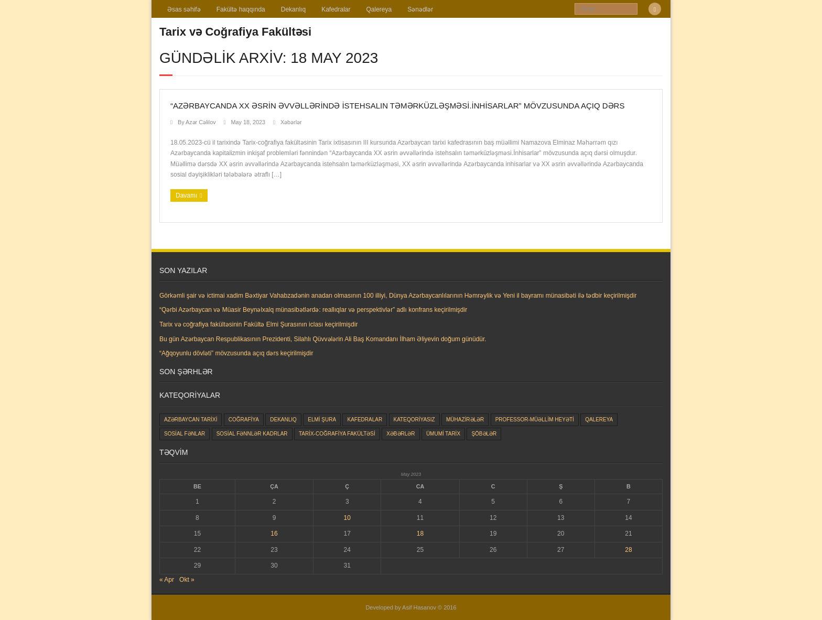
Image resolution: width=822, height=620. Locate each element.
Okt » (186, 579)
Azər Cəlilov (201, 122)
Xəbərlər (291, 122)
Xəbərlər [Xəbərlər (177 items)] (400, 434)
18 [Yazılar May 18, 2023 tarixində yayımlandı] (420, 533)
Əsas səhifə (184, 9)
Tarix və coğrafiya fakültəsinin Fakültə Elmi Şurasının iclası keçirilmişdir (258, 324)
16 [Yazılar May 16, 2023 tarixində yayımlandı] (274, 533)
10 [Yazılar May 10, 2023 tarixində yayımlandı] (347, 517)
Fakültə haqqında (241, 9)
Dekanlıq (293, 9)
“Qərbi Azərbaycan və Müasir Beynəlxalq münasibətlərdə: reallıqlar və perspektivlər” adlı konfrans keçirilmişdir (313, 309)
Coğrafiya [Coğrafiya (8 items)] (244, 419)
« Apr (166, 579)
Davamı (186, 195)
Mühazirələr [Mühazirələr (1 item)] (465, 419)
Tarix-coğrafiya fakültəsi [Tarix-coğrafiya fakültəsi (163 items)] (337, 434)
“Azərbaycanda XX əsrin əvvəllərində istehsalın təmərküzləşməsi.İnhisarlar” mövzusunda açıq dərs (397, 105)
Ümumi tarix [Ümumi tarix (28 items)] (443, 434)
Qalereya (379, 9)
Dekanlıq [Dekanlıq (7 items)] (283, 419)
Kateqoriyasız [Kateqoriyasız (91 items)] (414, 419)
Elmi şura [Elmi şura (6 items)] (322, 419)
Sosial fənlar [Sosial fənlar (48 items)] (184, 434)
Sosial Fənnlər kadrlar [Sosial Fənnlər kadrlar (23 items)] (252, 434)
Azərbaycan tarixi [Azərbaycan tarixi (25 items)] (190, 419)
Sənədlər (420, 9)
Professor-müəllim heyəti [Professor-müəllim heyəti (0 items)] (534, 419)
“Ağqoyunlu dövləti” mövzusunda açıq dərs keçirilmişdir (236, 353)
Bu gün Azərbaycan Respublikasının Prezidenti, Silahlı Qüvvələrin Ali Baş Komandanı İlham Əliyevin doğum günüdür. (322, 339)
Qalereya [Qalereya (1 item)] (599, 419)
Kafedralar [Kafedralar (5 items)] (364, 419)
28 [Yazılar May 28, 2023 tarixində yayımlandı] (628, 549)
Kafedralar (335, 9)
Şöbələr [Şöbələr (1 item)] (483, 434)
